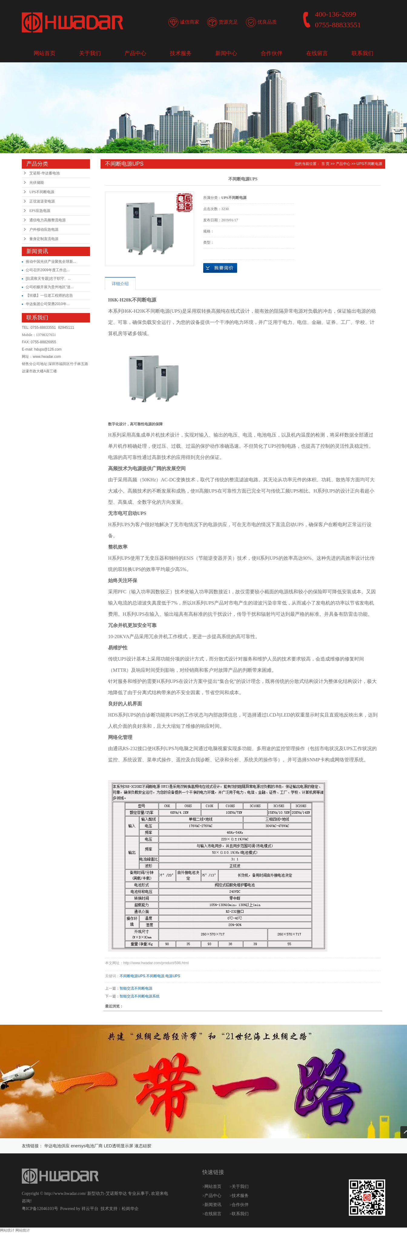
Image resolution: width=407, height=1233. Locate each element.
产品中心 (135, 53)
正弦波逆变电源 (42, 201)
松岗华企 (130, 1208)
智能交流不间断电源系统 (140, 996)
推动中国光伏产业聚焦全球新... (51, 261)
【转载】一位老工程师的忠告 (49, 295)
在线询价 (220, 268)
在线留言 (317, 53)
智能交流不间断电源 (136, 988)
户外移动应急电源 (43, 229)
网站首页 (44, 53)
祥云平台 (89, 1208)
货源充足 (228, 22)
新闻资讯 (213, 1204)
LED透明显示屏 (118, 1145)
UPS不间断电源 (41, 192)
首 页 (325, 164)
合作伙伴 (272, 53)
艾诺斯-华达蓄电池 (44, 173)
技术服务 (181, 53)
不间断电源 (155, 976)
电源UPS (172, 976)
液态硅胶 (142, 1145)
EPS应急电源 (39, 211)
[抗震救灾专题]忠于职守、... (48, 278)
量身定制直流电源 (43, 239)
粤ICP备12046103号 (40, 1208)
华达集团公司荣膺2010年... (48, 304)
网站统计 (7, 1230)
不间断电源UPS (132, 976)
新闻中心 (226, 53)
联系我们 (362, 53)
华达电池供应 (57, 1145)
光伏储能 (36, 182)
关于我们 (90, 53)
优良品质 (267, 22)
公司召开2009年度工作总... (48, 270)
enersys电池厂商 (87, 1145)
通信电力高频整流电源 (47, 220)
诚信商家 (189, 22)
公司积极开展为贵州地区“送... (50, 287)
